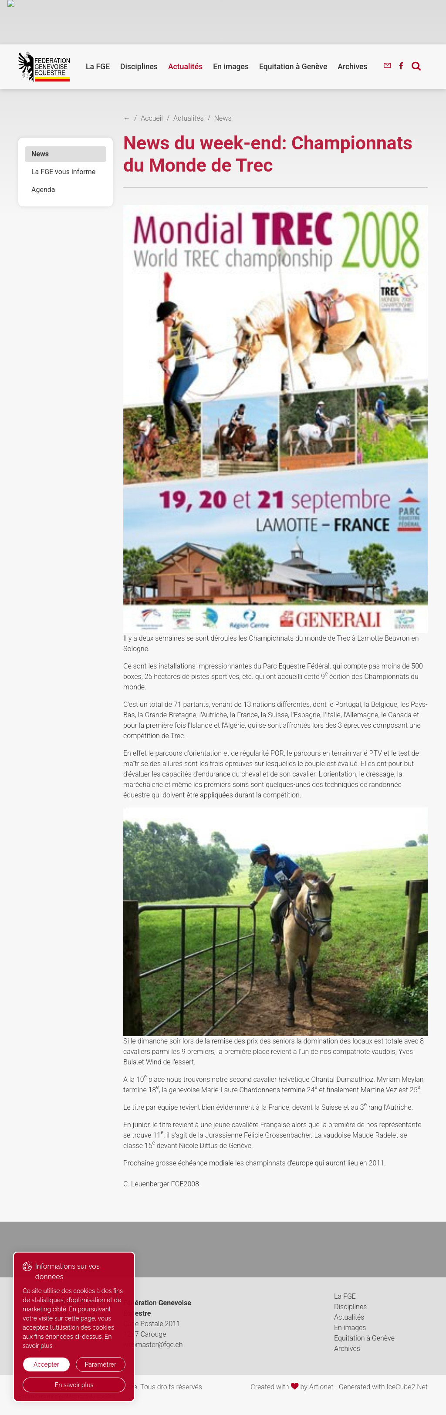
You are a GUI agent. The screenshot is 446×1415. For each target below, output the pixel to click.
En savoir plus (74, 1384)
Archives (352, 66)
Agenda (43, 190)
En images (231, 66)
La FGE (98, 66)
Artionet (321, 1387)
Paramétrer (100, 1364)
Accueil (152, 118)
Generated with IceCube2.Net (383, 1387)
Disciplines (139, 66)
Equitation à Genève (293, 66)
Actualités (185, 66)
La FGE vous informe (63, 172)
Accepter (46, 1364)
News (40, 154)
